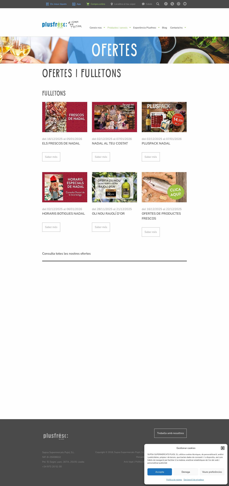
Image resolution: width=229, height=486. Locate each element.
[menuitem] (148, 4)
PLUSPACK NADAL (156, 143)
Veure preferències (212, 472)
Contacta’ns (176, 27)
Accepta (159, 472)
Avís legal (128, 461)
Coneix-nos (96, 27)
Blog (164, 27)
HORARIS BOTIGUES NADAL (63, 213)
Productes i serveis (117, 27)
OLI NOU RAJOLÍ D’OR (108, 213)
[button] (222, 448)
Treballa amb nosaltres (170, 433)
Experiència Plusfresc (144, 27)
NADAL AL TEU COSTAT (110, 143)
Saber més (51, 157)
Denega (186, 472)
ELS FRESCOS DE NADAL (61, 143)
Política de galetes (174, 479)
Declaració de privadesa (194, 479)
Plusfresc (62, 24)
